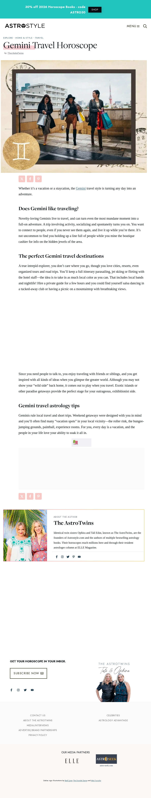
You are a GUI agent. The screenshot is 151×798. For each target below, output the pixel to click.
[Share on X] (22, 179)
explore (8, 37)
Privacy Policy (38, 735)
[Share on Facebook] (30, 179)
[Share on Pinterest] (38, 179)
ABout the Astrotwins (37, 720)
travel (39, 37)
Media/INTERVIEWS (38, 725)
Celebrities (113, 715)
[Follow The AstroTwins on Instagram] (18, 690)
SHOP (95, 9)
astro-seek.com (106, 765)
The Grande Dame (80, 780)
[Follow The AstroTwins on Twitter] (25, 690)
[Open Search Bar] (145, 26)
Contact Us (37, 715)
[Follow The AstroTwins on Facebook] (11, 690)
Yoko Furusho (96, 780)
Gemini (81, 188)
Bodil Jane (68, 780)
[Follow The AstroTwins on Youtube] (32, 690)
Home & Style (23, 37)
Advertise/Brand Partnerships (38, 730)
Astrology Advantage (113, 720)
